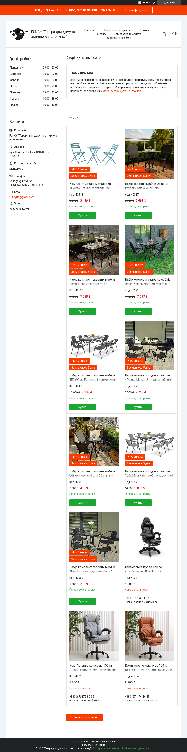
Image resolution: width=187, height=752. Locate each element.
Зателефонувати (137, 10)
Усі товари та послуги (83, 717)
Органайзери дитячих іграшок (122, 91)
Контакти (101, 33)
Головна (89, 30)
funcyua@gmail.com (21, 197)
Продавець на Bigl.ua (93, 745)
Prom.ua (111, 741)
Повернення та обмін (118, 37)
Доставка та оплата (128, 33)
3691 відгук (149, 2)
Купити (82, 215)
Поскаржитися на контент (106, 748)
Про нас (145, 30)
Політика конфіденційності (136, 748)
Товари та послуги (115, 30)
